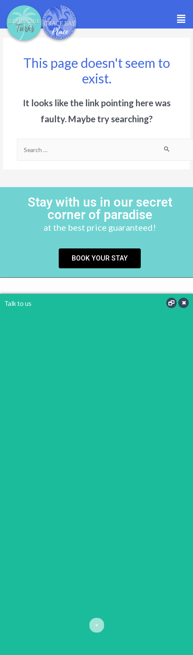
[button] (181, 19)
